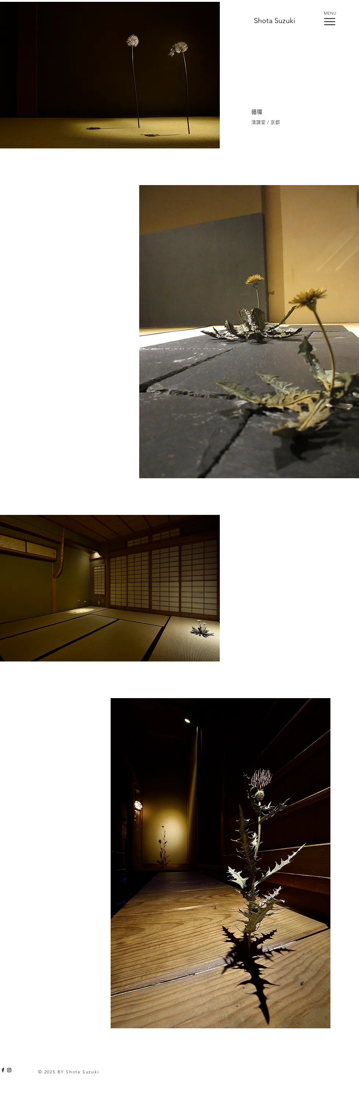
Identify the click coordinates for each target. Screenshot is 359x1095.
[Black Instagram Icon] (9, 1070)
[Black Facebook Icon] (3, 1070)
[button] (329, 21)
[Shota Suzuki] (277, 20)
